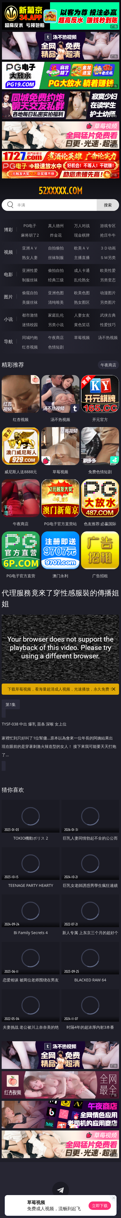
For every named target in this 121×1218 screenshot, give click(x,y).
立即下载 (100, 1205)
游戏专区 (108, 225)
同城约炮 (30, 337)
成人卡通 (82, 270)
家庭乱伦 (56, 315)
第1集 (11, 704)
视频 (8, 252)
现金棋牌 (82, 235)
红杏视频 (30, 347)
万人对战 (82, 225)
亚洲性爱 (30, 270)
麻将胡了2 (30, 235)
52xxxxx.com (60, 190)
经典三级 (56, 279)
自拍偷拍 (56, 248)
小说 (8, 319)
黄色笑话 (82, 324)
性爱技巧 (108, 324)
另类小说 (56, 324)
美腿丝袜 (30, 302)
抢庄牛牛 (108, 235)
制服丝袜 (30, 279)
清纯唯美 (56, 302)
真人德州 (56, 225)
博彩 (8, 230)
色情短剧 (56, 347)
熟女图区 (82, 302)
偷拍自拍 (56, 270)
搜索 (108, 205)
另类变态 (108, 279)
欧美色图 (82, 292)
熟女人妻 (30, 257)
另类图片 (108, 302)
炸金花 (56, 235)
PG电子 (30, 225)
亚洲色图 (56, 292)
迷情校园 (30, 324)
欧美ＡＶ (82, 248)
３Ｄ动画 (108, 248)
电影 (8, 274)
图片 (8, 297)
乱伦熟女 (82, 279)
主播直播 (82, 257)
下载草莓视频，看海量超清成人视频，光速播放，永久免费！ (62, 689)
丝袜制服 (56, 257)
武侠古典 (108, 315)
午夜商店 (56, 337)
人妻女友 (82, 315)
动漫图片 (108, 292)
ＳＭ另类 (108, 257)
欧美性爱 (108, 270)
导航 (8, 341)
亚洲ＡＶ (30, 248)
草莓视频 (82, 337)
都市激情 (30, 315)
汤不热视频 (108, 337)
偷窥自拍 (30, 292)
